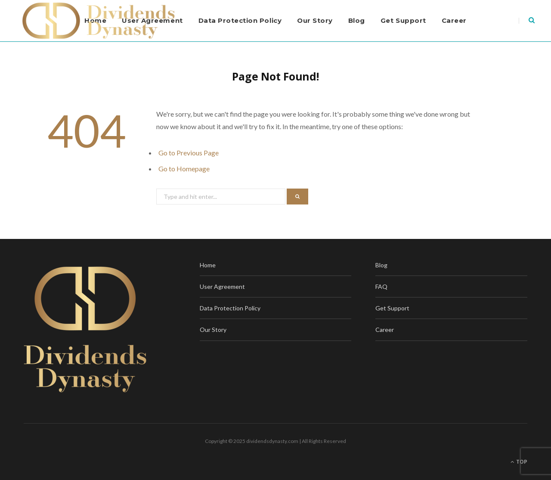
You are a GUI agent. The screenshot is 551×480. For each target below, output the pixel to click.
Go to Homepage (184, 168)
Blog (356, 20)
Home (208, 265)
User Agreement (222, 286)
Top (519, 461)
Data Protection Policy (240, 20)
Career (454, 20)
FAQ (381, 286)
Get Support (403, 20)
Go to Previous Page (188, 153)
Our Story (315, 20)
